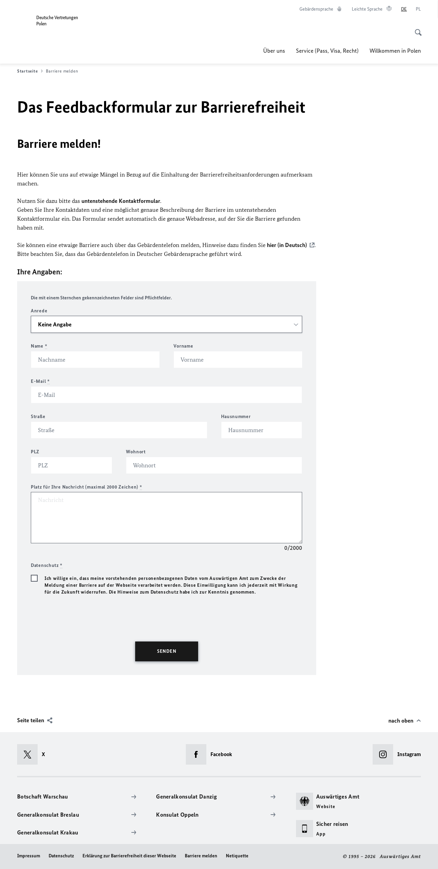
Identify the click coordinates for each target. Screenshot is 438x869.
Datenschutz (61, 856)
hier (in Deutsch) (287, 245)
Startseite (30, 71)
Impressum (28, 856)
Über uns (274, 50)
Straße (38, 416)
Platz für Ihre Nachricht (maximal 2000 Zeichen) (86, 487)
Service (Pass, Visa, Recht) (327, 50)
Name (39, 346)
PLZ (35, 452)
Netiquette (237, 856)
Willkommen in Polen (395, 50)
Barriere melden (201, 856)
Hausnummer (236, 416)
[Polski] (418, 9)
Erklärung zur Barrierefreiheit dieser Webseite (129, 856)
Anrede (39, 311)
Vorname (183, 346)
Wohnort (136, 452)
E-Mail (40, 381)
